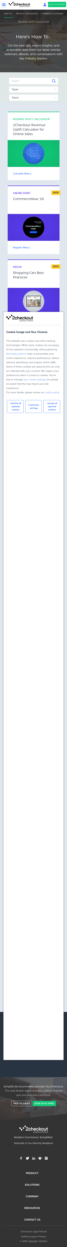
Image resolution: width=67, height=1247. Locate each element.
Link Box (33, 146)
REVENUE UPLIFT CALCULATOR (33, 22)
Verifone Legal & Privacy (33, 1236)
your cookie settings (35, 379)
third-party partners (16, 354)
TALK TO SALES (21, 1103)
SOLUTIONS (32, 1184)
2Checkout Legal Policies (34, 1231)
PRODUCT (32, 1173)
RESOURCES (32, 1208)
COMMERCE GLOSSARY (52, 14)
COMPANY (32, 1196)
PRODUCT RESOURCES (27, 14)
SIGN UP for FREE (57, 4)
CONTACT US (32, 1219)
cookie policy (52, 392)
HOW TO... (9, 14)
